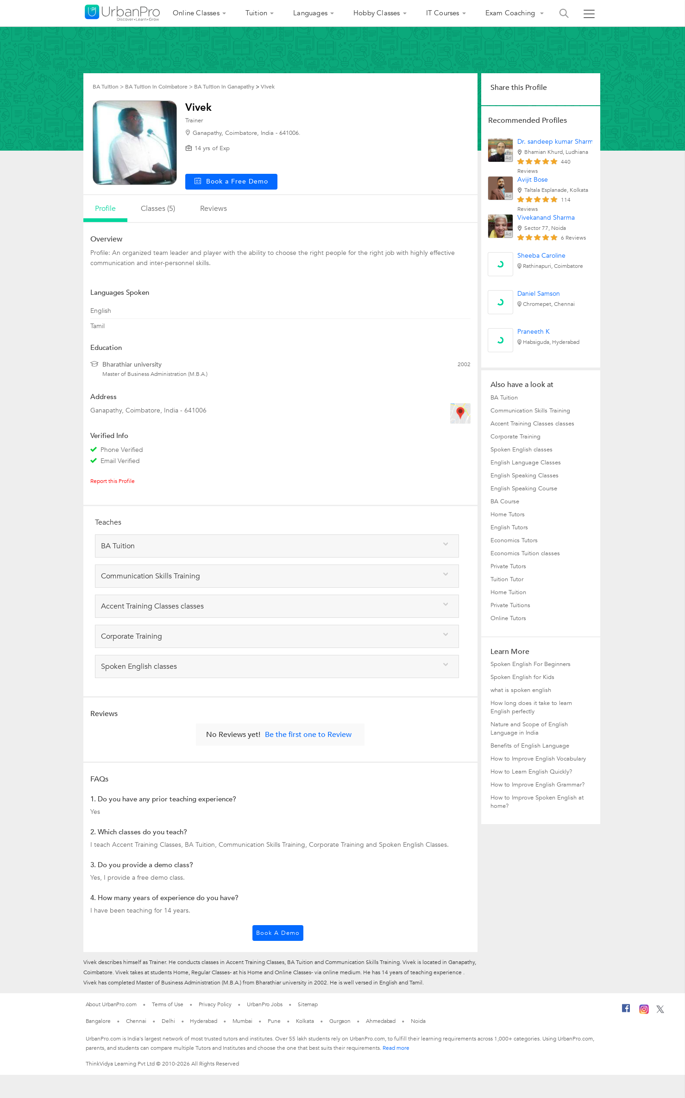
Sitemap (308, 1004)
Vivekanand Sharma (546, 217)
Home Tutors (507, 514)
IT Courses (442, 13)
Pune (274, 1021)
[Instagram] (644, 1012)
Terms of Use (167, 1004)
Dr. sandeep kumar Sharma (557, 141)
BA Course (504, 501)
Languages (310, 13)
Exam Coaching (511, 13)
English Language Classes (525, 462)
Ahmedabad (381, 1021)
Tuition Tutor (506, 579)
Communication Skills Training (530, 410)
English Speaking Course (523, 488)
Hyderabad (203, 1021)
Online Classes (196, 13)
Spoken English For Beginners (530, 664)
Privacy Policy (215, 1004)
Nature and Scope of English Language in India (529, 728)
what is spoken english (520, 690)
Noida (418, 1021)
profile (105, 208)
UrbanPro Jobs (265, 1004)
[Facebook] (626, 1011)
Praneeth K (533, 331)
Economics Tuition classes (525, 553)
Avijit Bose (532, 179)
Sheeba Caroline (541, 255)
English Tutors (509, 527)
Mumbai (242, 1021)
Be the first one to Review (308, 735)
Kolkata (305, 1021)
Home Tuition (508, 592)
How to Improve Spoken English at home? (537, 801)
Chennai (136, 1021)
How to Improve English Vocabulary (538, 759)
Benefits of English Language (529, 746)
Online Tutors (508, 618)
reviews (213, 208)
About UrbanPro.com (111, 1004)
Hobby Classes (376, 13)
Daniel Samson (538, 293)
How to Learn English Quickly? (531, 772)
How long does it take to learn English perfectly (531, 707)
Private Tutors (508, 566)
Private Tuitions (510, 605)
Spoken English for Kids (522, 677)
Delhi (168, 1021)
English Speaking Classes (524, 475)
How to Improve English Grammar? (537, 785)
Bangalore (98, 1021)
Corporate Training (515, 436)
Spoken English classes (521, 449)
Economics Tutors (514, 540)
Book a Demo (278, 933)
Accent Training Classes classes (532, 423)
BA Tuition (504, 398)
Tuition (256, 13)
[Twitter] (660, 1011)
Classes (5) (158, 208)
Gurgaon (340, 1021)
